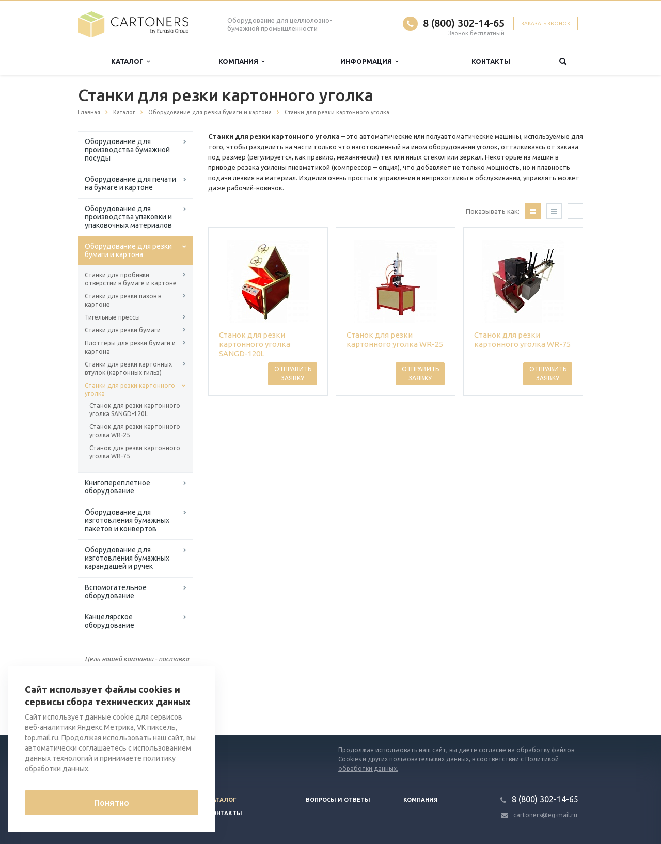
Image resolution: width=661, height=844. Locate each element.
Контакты (490, 61)
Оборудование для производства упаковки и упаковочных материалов (128, 216)
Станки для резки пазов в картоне (123, 300)
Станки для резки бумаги (123, 330)
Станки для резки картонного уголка (130, 389)
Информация (369, 62)
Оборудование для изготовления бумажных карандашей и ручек (127, 558)
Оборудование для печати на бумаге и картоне (130, 183)
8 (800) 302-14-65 (464, 23)
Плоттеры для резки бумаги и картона (130, 347)
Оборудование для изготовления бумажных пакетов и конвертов (127, 520)
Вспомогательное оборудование (116, 591)
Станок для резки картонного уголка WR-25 (134, 430)
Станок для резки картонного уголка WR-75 (134, 451)
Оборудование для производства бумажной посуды (127, 149)
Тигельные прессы (112, 317)
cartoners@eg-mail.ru (545, 814)
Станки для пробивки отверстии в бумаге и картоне (131, 279)
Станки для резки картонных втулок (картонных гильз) (128, 368)
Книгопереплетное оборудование (117, 487)
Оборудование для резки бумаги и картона (128, 250)
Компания (241, 62)
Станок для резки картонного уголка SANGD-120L (134, 409)
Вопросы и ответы (338, 800)
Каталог (130, 62)
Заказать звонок (545, 23)
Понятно (111, 802)
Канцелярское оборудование (109, 621)
